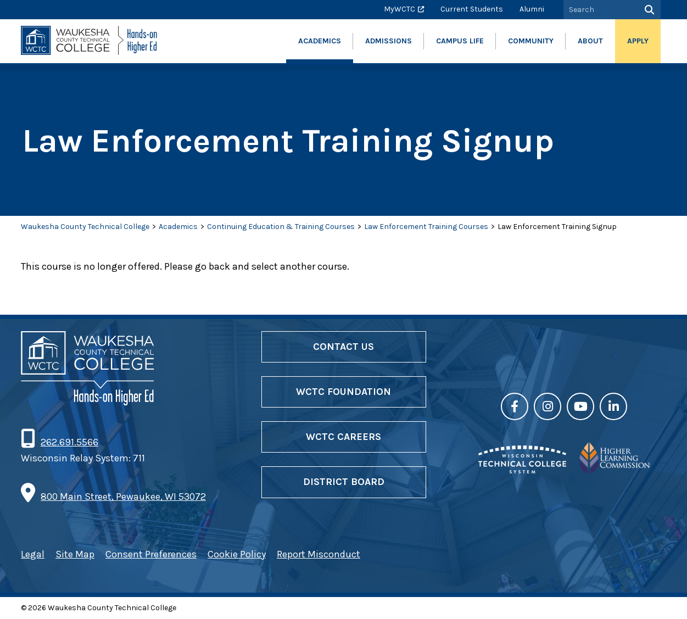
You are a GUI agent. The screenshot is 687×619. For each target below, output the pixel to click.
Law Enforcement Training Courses (426, 226)
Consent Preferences (151, 554)
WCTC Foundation (343, 392)
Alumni (532, 9)
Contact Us (343, 347)
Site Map (74, 554)
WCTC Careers (343, 437)
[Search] (648, 9)
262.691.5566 (69, 442)
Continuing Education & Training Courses (281, 226)
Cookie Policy (237, 554)
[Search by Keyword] (599, 9)
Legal (32, 554)
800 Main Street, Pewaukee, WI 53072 (123, 496)
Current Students (471, 9)
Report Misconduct (318, 554)
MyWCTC (399, 9)
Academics (178, 226)
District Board (343, 482)
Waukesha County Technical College (85, 226)
